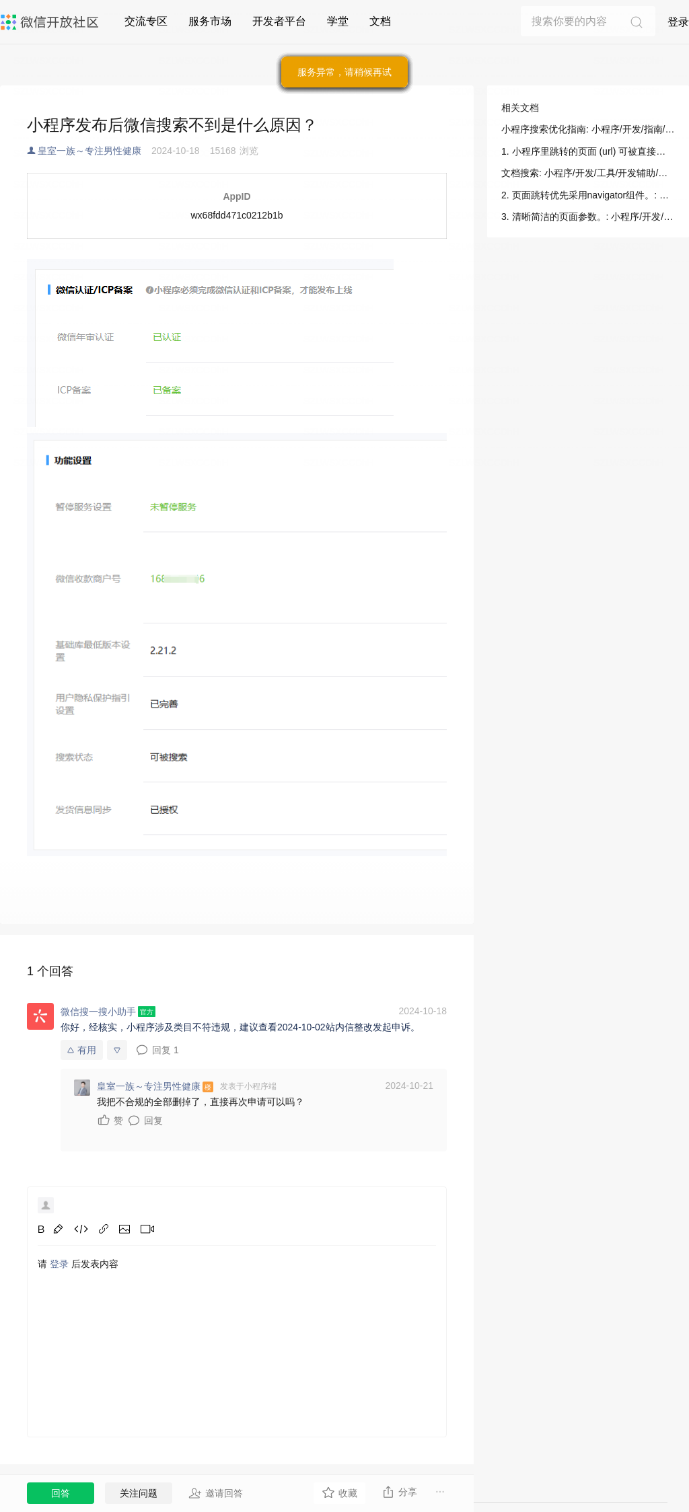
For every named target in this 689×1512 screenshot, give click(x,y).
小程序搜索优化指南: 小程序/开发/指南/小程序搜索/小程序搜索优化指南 (588, 129)
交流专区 (146, 21)
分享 (399, 1492)
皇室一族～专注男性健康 (89, 150)
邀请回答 (215, 1493)
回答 (60, 1493)
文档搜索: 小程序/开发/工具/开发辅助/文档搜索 (588, 172)
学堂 (338, 21)
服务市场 (209, 21)
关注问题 (138, 1493)
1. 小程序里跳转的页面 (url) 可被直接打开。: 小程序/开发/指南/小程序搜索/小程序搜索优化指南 (588, 151)
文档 (380, 21)
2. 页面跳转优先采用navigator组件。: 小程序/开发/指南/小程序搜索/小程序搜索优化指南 (588, 195)
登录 (678, 22)
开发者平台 (279, 21)
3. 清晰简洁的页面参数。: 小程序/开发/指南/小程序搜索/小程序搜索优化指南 (588, 216)
